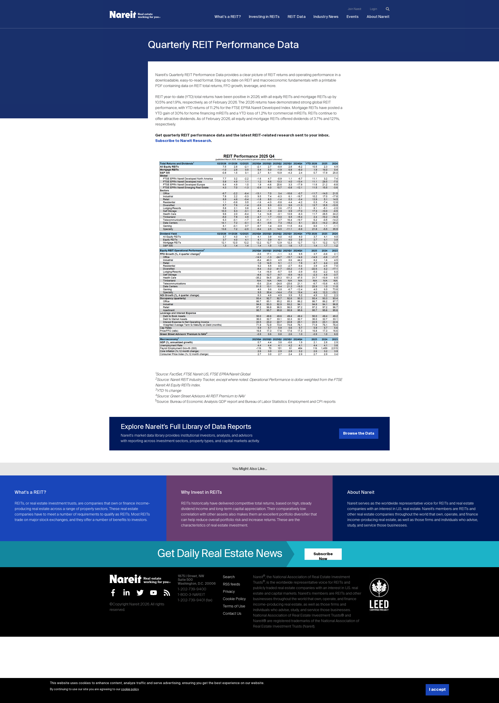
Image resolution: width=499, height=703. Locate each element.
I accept (437, 690)
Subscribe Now (323, 556)
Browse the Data (358, 433)
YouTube (153, 592)
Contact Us (232, 614)
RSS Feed (166, 592)
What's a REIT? (228, 17)
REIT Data (297, 17)
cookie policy (129, 689)
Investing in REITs (264, 17)
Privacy (229, 592)
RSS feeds (231, 584)
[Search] (387, 9)
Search (229, 577)
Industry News (326, 17)
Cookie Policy (234, 599)
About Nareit (378, 17)
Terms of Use (234, 606)
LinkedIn (126, 592)
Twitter (140, 592)
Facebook (113, 592)
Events (353, 17)
